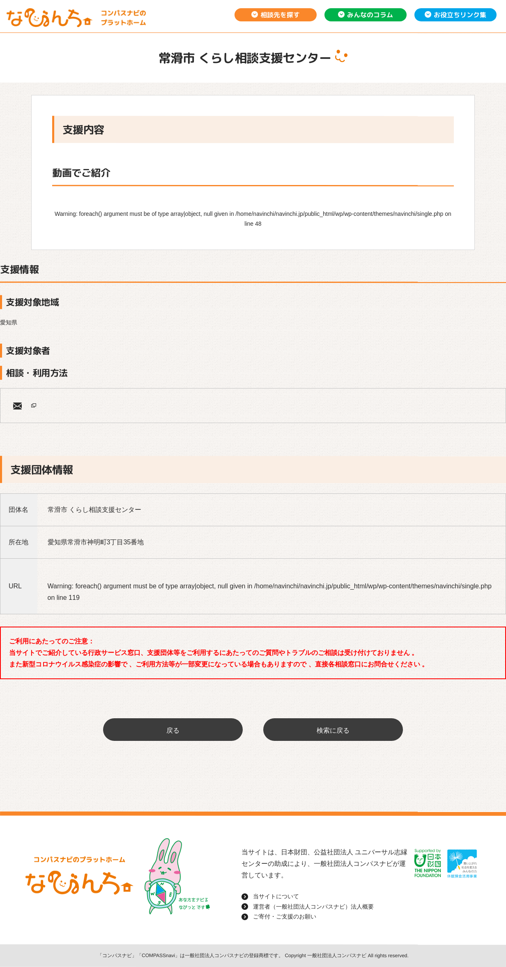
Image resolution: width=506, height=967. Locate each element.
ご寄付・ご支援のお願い (284, 916)
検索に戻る (333, 730)
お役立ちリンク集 (460, 14)
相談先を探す (280, 14)
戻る (172, 730)
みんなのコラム (370, 14)
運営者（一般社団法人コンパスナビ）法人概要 (313, 906)
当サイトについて (276, 896)
